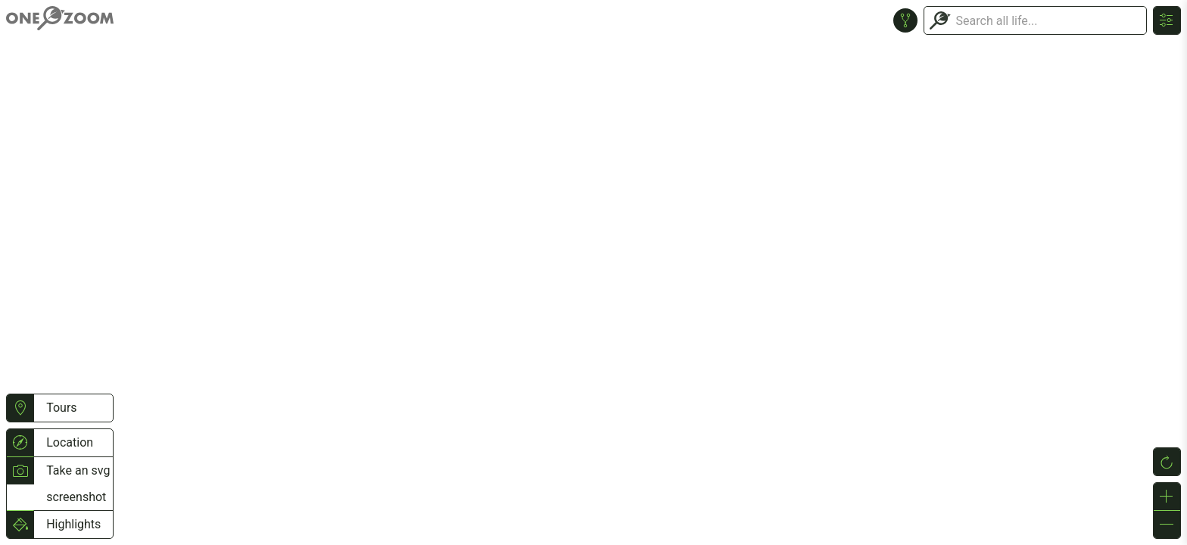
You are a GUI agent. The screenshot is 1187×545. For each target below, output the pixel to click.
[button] (20, 408)
